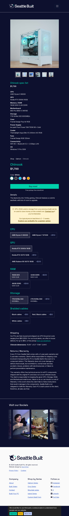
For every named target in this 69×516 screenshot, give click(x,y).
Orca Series (32, 487)
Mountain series (33, 490)
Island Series (32, 494)
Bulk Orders (13, 487)
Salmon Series (33, 483)
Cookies (23, 470)
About (11, 483)
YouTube (56, 497)
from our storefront (43, 341)
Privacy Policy (13, 470)
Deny (20, 514)
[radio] (20, 235)
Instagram (56, 483)
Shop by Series (35, 479)
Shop (12, 159)
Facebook (56, 487)
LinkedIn (56, 494)
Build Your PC (14, 494)
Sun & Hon (25, 467)
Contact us (49, 211)
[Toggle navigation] (57, 6)
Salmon (18, 159)
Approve (13, 514)
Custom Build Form (34, 497)
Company (13, 479)
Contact (12, 490)
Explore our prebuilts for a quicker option (34, 221)
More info (28, 514)
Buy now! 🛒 (34, 186)
